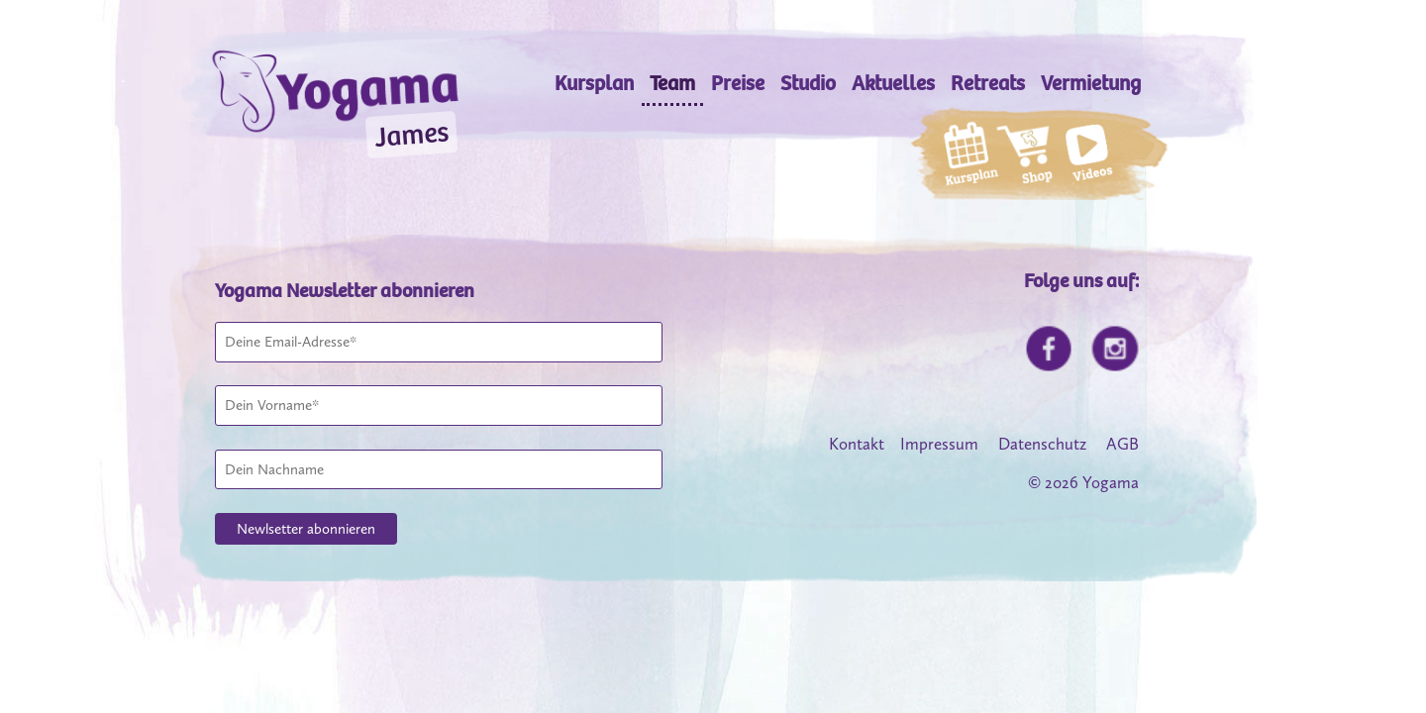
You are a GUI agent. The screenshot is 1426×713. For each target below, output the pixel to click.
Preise (737, 83)
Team (672, 83)
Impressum (939, 444)
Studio (808, 83)
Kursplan (594, 83)
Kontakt (856, 444)
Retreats (988, 83)
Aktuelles (893, 83)
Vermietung (1091, 83)
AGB (1122, 444)
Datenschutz (1042, 444)
